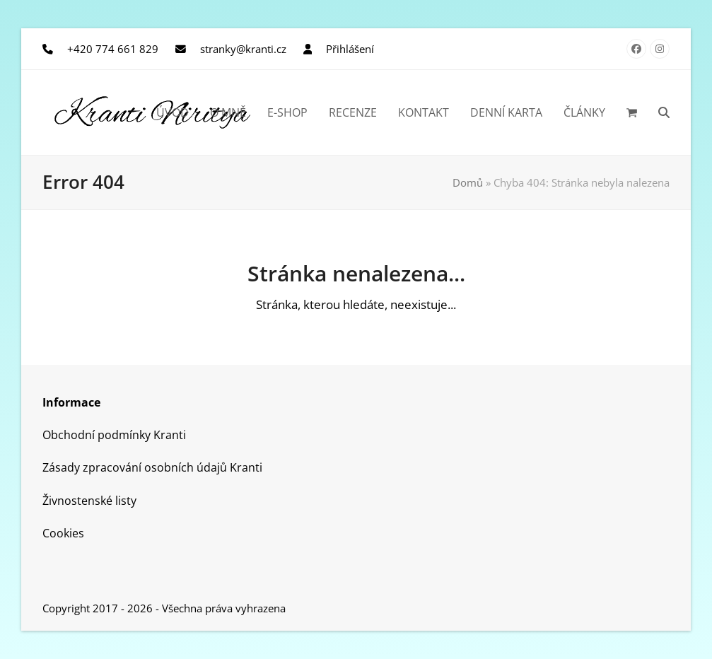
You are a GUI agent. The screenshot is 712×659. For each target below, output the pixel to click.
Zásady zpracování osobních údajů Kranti (152, 467)
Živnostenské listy (89, 500)
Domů (468, 182)
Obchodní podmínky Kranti (114, 435)
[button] (632, 112)
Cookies (63, 533)
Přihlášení (350, 49)
